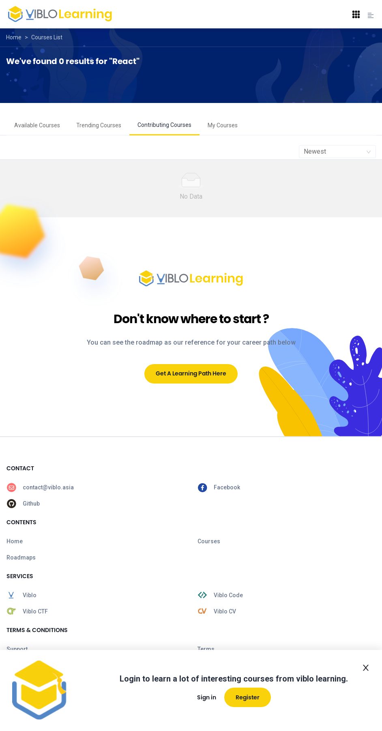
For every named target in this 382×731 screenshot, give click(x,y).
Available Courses (37, 125)
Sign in (206, 697)
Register (248, 697)
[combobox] (337, 151)
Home (13, 37)
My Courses (223, 125)
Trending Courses (98, 125)
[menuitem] (37, 125)
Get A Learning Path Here (191, 373)
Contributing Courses (164, 125)
